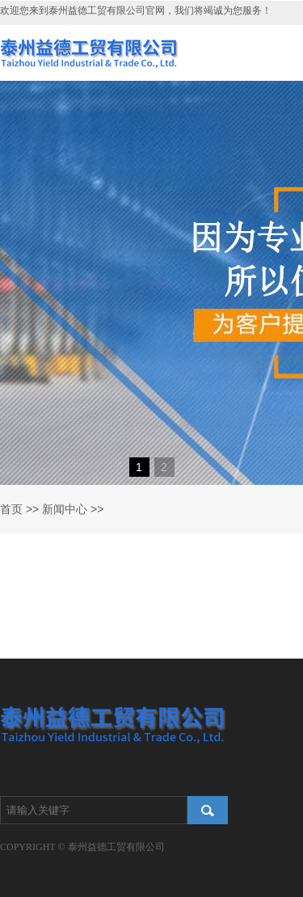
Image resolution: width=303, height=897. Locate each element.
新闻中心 (64, 509)
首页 (11, 509)
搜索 (207, 810)
